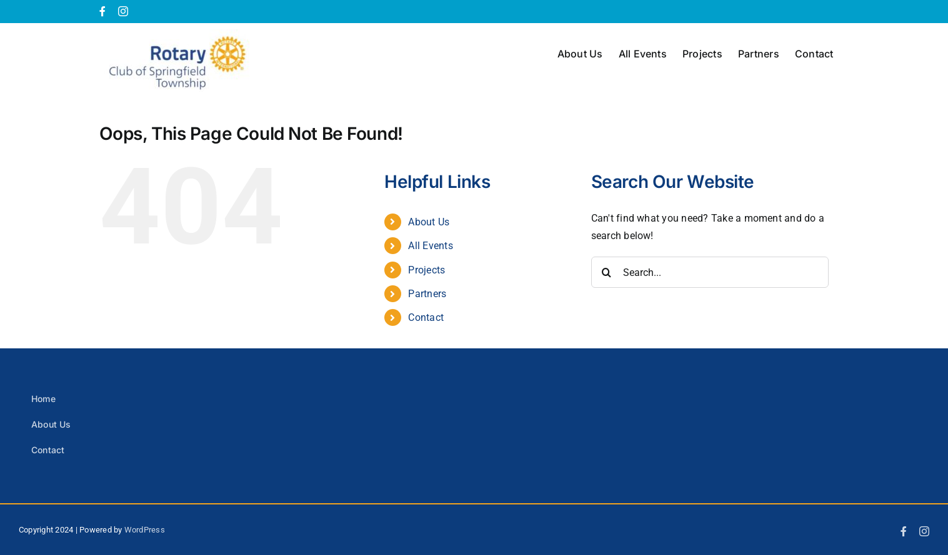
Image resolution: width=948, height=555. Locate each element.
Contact (426, 317)
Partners (427, 294)
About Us (428, 222)
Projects (426, 270)
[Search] (606, 272)
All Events (430, 246)
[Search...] (710, 272)
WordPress (144, 529)
